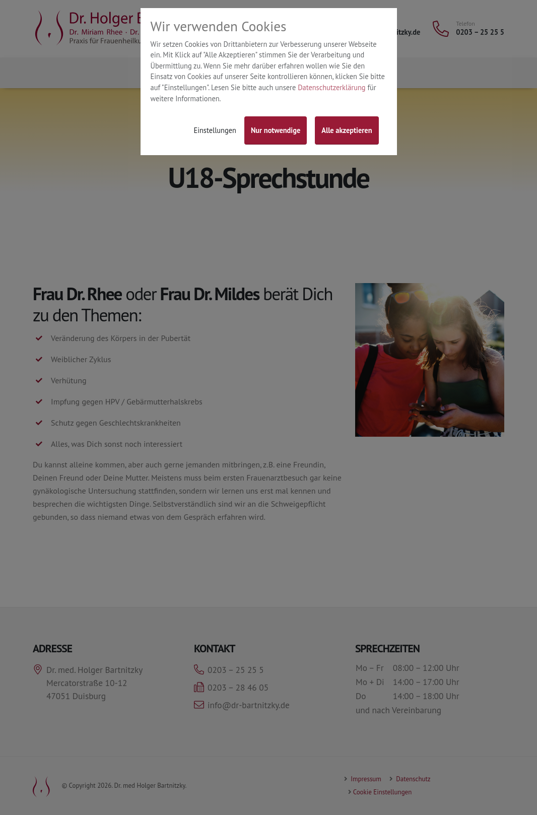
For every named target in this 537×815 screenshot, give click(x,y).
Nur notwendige (275, 130)
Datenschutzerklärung (331, 87)
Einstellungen (214, 130)
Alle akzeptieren (346, 130)
